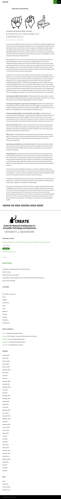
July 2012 (4, 436)
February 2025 (6, 361)
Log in (3, 481)
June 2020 (4, 390)
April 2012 (5, 441)
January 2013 (5, 430)
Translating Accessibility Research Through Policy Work (16, 269)
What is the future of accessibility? (10, 275)
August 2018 (5, 404)
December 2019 (6, 395)
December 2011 (6, 450)
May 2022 (4, 378)
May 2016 (4, 421)
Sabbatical (4, 311)
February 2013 (6, 427)
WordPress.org (6, 489)
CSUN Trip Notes (6, 272)
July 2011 (4, 465)
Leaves (4, 305)
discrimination (25, 205)
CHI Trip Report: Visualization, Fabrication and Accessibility (22, 336)
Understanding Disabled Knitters (15, 333)
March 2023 (5, 372)
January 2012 (5, 447)
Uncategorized (6, 323)
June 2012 (4, 439)
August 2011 (5, 462)
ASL (13, 205)
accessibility (7, 205)
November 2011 (6, 453)
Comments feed (6, 487)
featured (33, 205)
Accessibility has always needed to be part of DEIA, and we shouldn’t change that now (23, 277)
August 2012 (5, 433)
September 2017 (6, 410)
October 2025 (5, 355)
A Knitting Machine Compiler (16, 345)
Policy (3, 308)
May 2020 (4, 392)
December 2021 (6, 381)
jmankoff (21, 40)
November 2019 (6, 398)
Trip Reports (5, 320)
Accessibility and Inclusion (13, 31)
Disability (23, 31)
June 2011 (4, 467)
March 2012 (5, 444)
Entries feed (5, 484)
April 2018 (5, 407)
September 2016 (6, 418)
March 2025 (5, 358)
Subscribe (6, 248)
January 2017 (5, 413)
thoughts (40, 205)
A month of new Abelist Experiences (22, 35)
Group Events (5, 302)
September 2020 (6, 387)
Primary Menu (59, 2)
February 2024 (6, 367)
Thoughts (29, 31)
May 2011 (4, 470)
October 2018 (5, 401)
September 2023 (6, 369)
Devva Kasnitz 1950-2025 (8, 280)
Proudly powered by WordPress (9, 497)
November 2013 (6, 424)
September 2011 (6, 459)
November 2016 (6, 416)
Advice (4, 297)
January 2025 (5, 364)
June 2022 (4, 375)
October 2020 (5, 384)
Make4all (5, 2)
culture (18, 205)
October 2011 (5, 456)
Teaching (4, 314)
